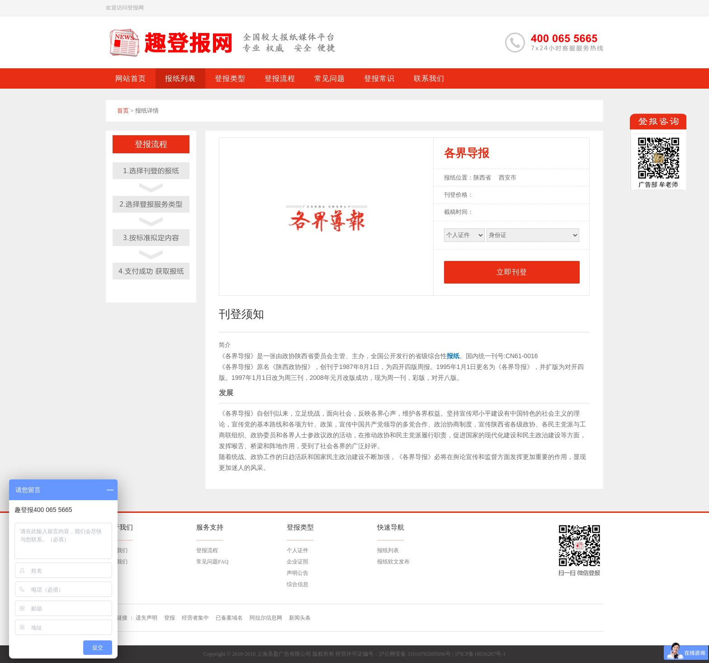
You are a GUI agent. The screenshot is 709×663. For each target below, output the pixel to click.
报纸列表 (388, 550)
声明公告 (297, 573)
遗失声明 (146, 618)
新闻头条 (300, 618)
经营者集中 (195, 618)
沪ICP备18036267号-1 (480, 654)
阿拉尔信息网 (266, 618)
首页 (123, 110)
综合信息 (297, 584)
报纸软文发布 (393, 562)
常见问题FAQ (212, 562)
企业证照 (297, 562)
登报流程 (207, 550)
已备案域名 (229, 618)
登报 (169, 618)
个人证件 (297, 550)
